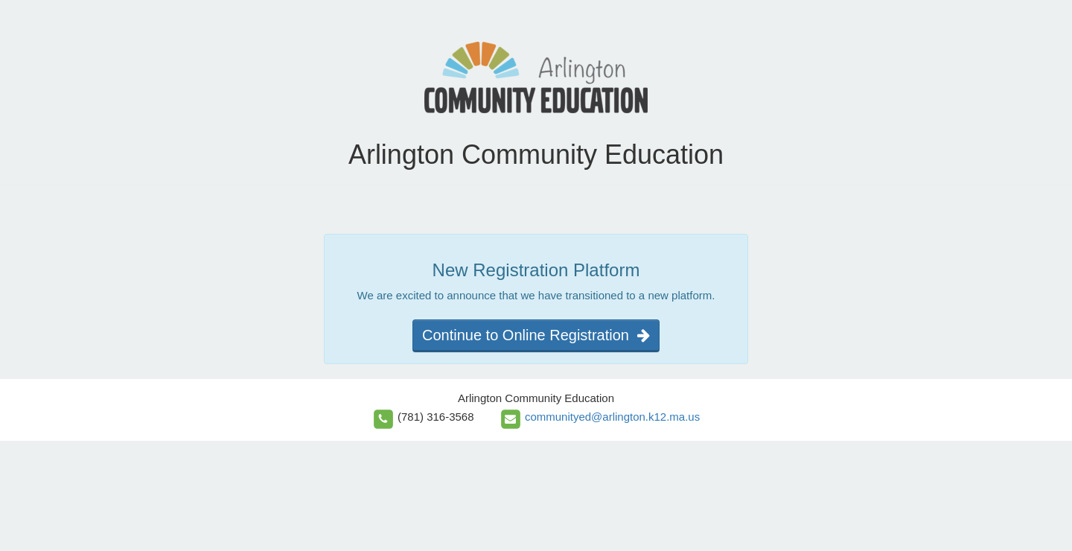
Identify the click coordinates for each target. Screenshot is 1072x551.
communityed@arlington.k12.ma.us (612, 416)
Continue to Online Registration (536, 335)
